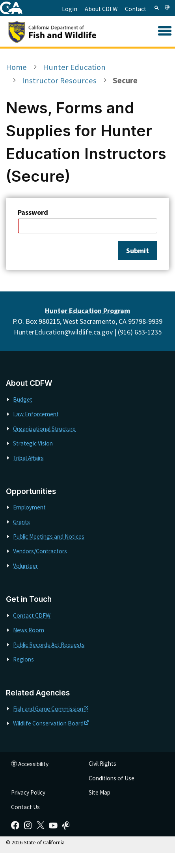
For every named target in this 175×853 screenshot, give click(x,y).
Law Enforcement (36, 414)
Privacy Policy (28, 792)
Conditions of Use (111, 778)
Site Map (99, 792)
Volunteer (25, 565)
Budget (22, 399)
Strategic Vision (33, 443)
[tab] (157, 7)
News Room (28, 630)
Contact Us (25, 807)
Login (69, 9)
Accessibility (29, 764)
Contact (135, 9)
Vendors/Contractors (40, 551)
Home (16, 67)
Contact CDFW (31, 615)
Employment (29, 507)
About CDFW (101, 9)
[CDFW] (61, 31)
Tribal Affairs (28, 458)
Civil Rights (102, 763)
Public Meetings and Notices (48, 536)
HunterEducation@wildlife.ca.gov (63, 331)
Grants (21, 522)
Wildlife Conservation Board (51, 723)
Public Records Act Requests (49, 644)
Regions (23, 659)
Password (33, 212)
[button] (165, 31)
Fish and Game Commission (50, 708)
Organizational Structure (44, 428)
